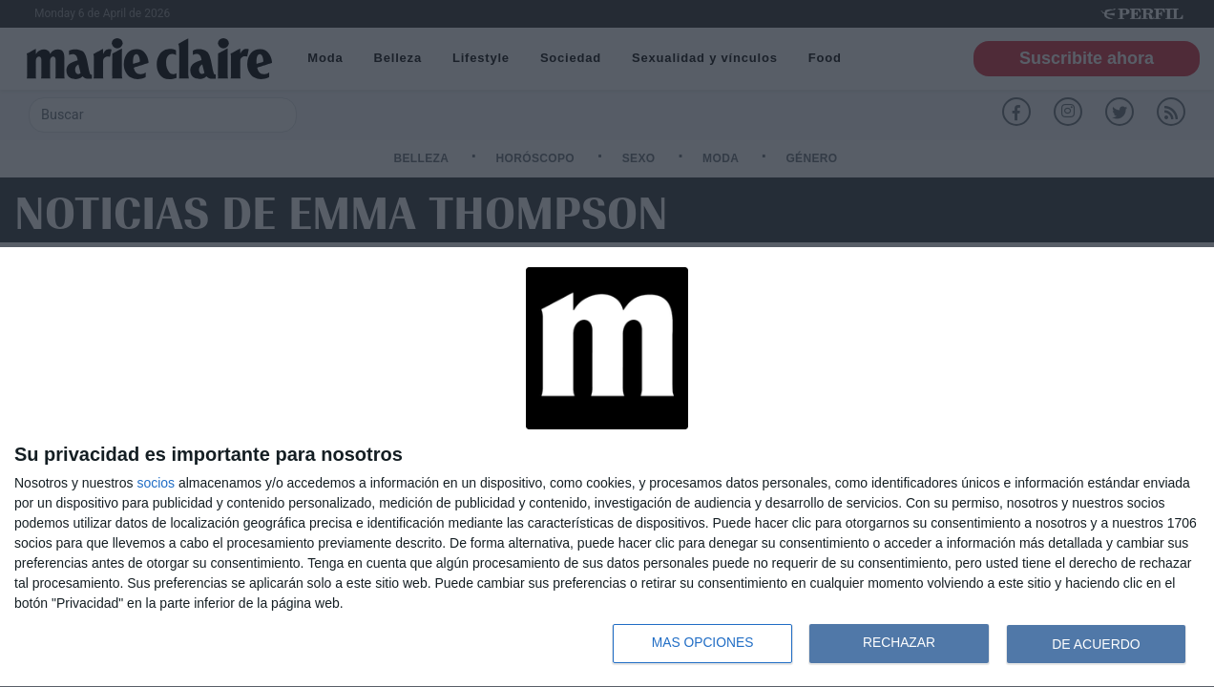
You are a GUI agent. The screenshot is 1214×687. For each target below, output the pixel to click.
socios (155, 482)
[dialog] (607, 467)
